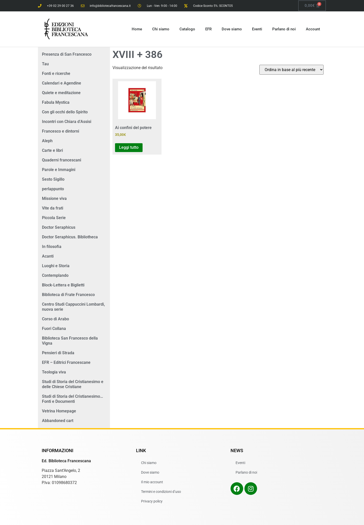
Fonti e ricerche (56, 73)
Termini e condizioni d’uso (161, 492)
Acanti (48, 256)
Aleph (47, 140)
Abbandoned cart (57, 420)
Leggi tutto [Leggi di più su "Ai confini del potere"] (129, 147)
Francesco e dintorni (60, 131)
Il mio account (152, 482)
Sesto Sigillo (53, 179)
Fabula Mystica (56, 102)
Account (313, 29)
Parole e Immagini (58, 169)
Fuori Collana (54, 328)
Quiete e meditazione (61, 92)
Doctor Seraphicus (58, 227)
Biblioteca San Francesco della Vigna (70, 341)
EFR (208, 29)
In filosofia (51, 246)
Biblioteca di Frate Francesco (68, 294)
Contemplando (55, 275)
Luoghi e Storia (56, 265)
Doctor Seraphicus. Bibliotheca (70, 237)
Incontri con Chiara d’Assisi (66, 121)
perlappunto (53, 188)
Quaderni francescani (61, 160)
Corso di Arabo (55, 319)
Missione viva (54, 198)
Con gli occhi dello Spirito (65, 112)
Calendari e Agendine (61, 83)
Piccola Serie (54, 217)
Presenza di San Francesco (67, 54)
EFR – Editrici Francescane (66, 362)
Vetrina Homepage (59, 411)
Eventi (257, 29)
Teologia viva (54, 372)
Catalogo (187, 29)
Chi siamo (160, 29)
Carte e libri (52, 150)
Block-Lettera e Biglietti (63, 285)
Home (137, 29)
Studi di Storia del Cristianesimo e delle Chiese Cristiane (72, 384)
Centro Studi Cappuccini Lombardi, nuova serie (73, 307)
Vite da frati (52, 208)
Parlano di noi (284, 29)
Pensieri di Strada (58, 352)
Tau (45, 63)
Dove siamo (232, 29)
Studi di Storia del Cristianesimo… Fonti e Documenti (72, 399)
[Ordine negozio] (291, 70)
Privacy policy (152, 501)
